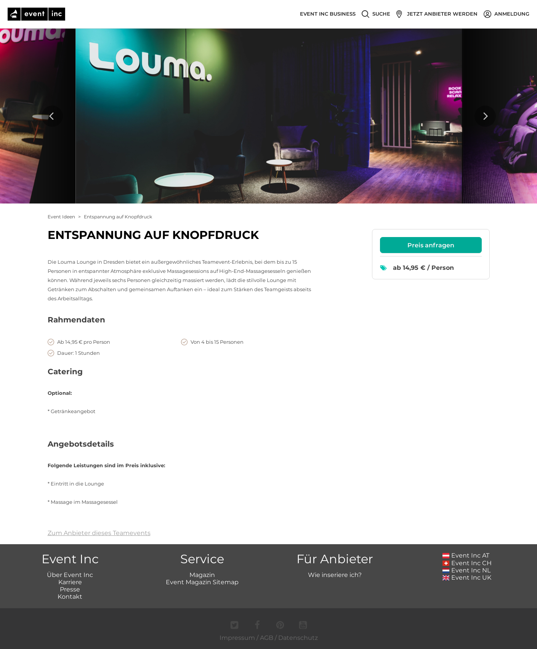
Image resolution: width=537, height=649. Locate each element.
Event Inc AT (466, 555)
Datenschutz (298, 637)
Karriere (70, 582)
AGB (266, 637)
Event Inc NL (466, 570)
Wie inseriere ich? (335, 574)
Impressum (237, 637)
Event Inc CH (467, 563)
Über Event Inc (70, 574)
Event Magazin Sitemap (202, 582)
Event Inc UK (467, 577)
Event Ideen (61, 217)
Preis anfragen (430, 245)
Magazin (202, 574)
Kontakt (70, 596)
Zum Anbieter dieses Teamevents (99, 533)
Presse (70, 589)
